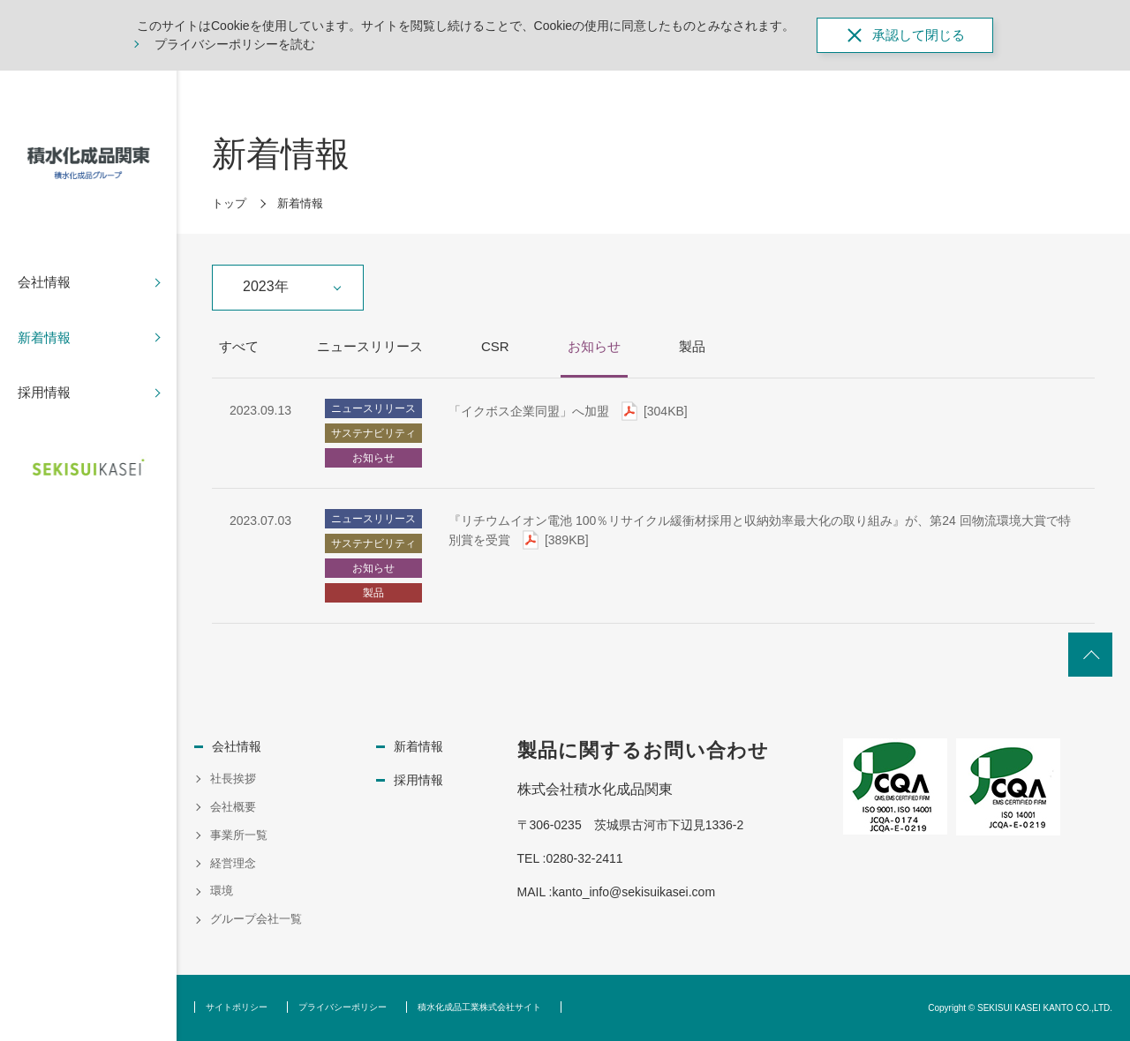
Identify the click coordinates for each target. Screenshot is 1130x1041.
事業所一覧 (238, 835)
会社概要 (233, 806)
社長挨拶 (233, 778)
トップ (229, 203)
